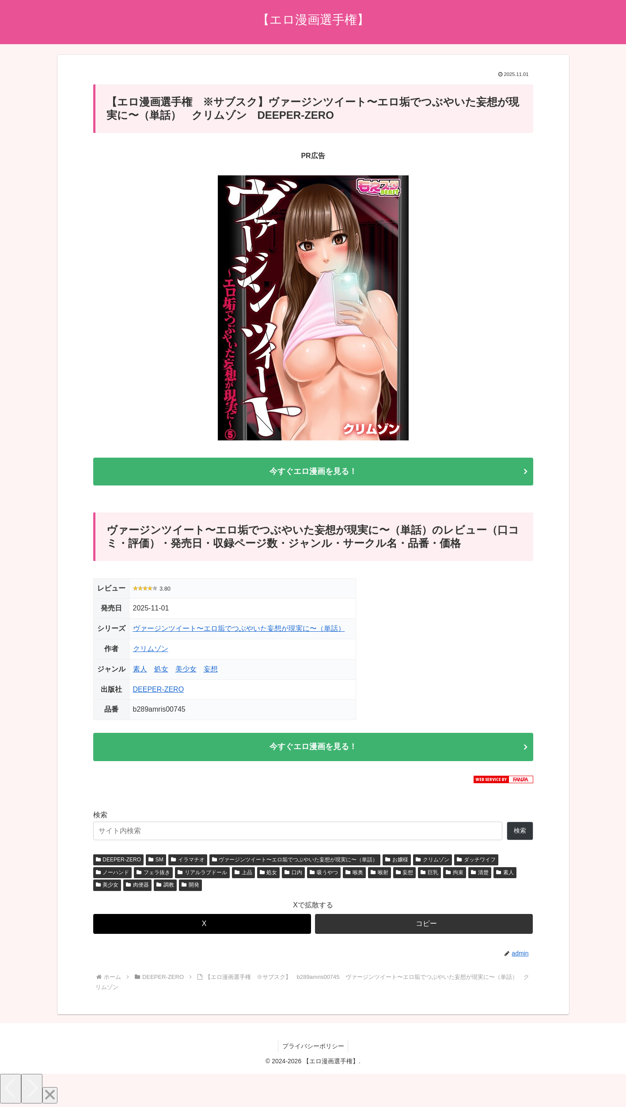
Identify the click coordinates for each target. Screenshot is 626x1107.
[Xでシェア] (202, 925)
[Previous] (10, 1090)
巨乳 (429, 873)
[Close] (49, 1096)
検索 (100, 816)
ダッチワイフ (476, 861)
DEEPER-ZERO (158, 690)
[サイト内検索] (297, 832)
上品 (243, 873)
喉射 (379, 873)
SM (155, 861)
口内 (293, 873)
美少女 (186, 669)
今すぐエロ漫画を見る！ (313, 471)
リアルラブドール (202, 873)
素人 (140, 669)
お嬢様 (396, 861)
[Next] (31, 1090)
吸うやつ (324, 873)
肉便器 (137, 886)
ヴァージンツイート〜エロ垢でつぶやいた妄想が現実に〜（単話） (239, 629)
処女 (161, 669)
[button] (424, 925)
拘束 (454, 873)
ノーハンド (112, 873)
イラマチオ (188, 861)
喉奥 (354, 873)
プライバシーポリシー (313, 1047)
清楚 (480, 873)
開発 (190, 886)
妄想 (211, 669)
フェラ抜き (153, 873)
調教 (165, 886)
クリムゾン (150, 649)
